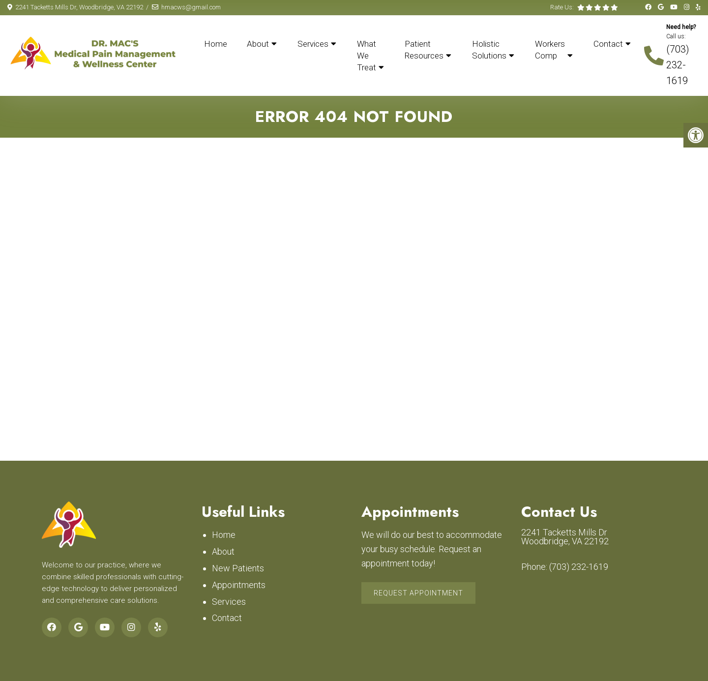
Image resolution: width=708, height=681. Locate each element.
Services (312, 44)
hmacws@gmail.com (191, 7)
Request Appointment (418, 593)
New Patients (238, 568)
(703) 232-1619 (677, 65)
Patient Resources (424, 49)
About (258, 44)
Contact (608, 44)
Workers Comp (550, 49)
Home (215, 44)
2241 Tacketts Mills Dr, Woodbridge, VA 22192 (79, 7)
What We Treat (366, 55)
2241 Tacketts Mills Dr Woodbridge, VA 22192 (565, 537)
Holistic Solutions (489, 49)
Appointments (239, 585)
